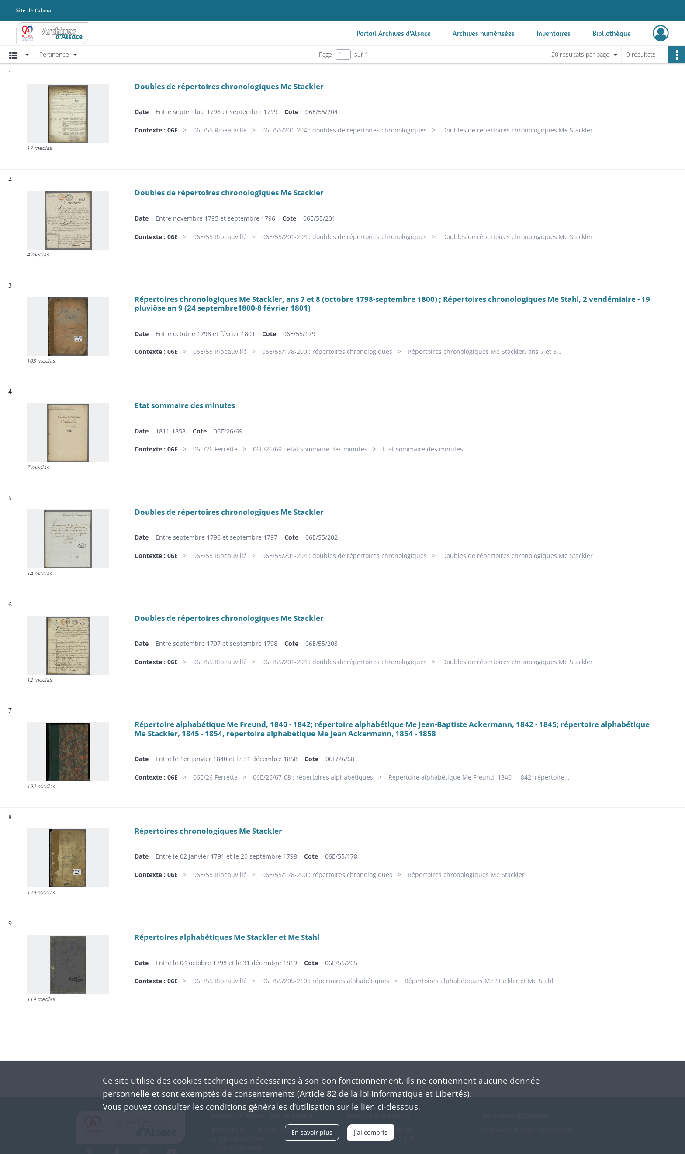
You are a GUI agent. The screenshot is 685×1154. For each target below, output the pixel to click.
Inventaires (553, 33)
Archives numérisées (484, 33)
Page (325, 54)
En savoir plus (311, 1132)
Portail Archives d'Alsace (393, 33)
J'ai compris (370, 1132)
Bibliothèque (611, 33)
